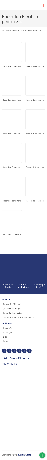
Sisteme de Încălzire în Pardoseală (18, 317)
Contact (6, 341)
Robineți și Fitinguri (12, 304)
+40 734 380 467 (15, 357)
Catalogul (7, 332)
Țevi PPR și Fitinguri (12, 308)
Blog (5, 336)
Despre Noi (8, 328)
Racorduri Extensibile (12, 313)
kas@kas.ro (9, 363)
